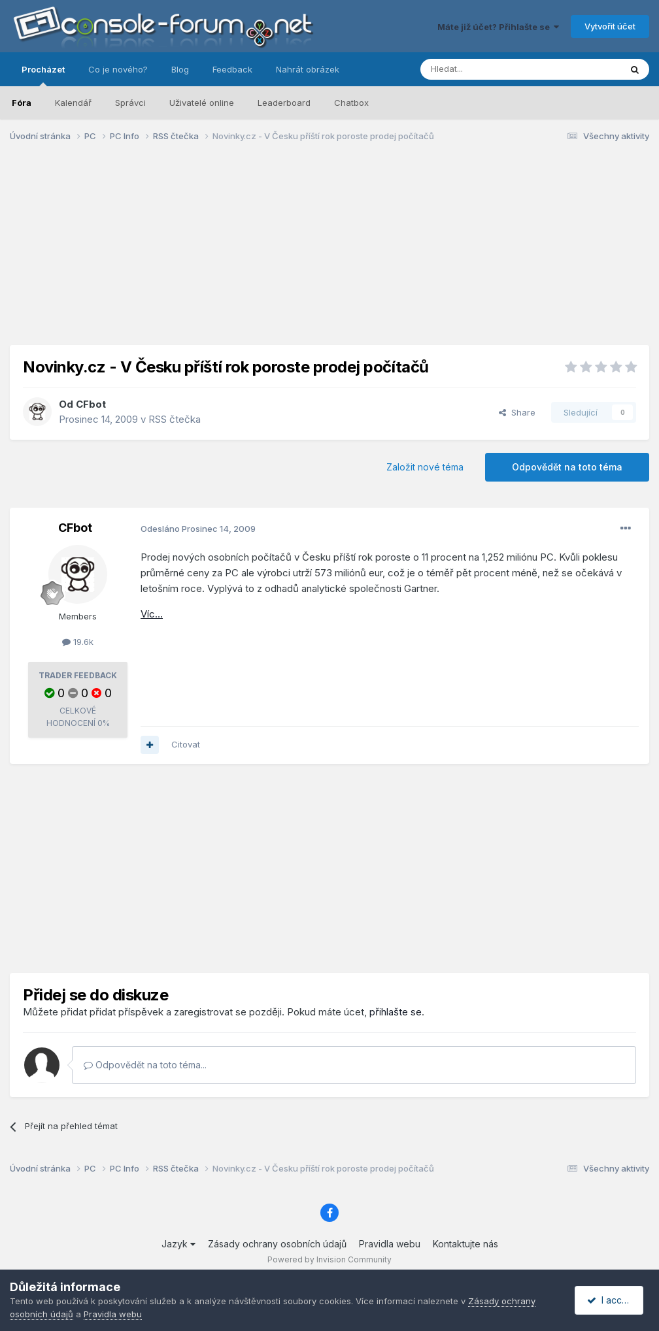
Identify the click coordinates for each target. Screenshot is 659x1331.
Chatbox (351, 102)
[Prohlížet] (487, 69)
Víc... (152, 614)
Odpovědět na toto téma (567, 466)
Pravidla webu (389, 1243)
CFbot (91, 404)
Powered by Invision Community (329, 1259)
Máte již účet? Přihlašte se (498, 27)
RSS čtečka (174, 419)
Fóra (21, 102)
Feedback (232, 69)
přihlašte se (395, 1012)
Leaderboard (284, 102)
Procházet (43, 75)
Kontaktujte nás (465, 1243)
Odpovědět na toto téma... (145, 1064)
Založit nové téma (425, 466)
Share (517, 412)
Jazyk (178, 1243)
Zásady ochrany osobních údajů (277, 1243)
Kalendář (73, 102)
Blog (180, 69)
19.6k (77, 641)
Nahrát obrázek (307, 69)
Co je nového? (118, 69)
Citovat (185, 744)
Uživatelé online (201, 102)
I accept (610, 1300)
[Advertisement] (329, 253)
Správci (130, 102)
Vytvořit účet (609, 26)
